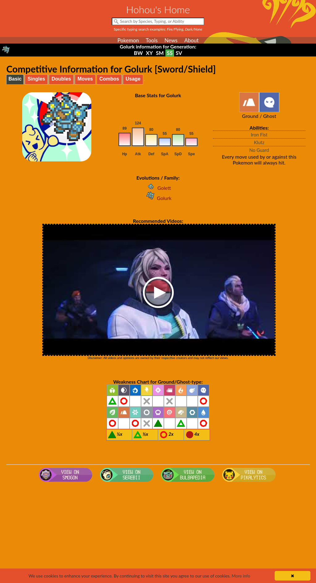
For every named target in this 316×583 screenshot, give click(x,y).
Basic (15, 78)
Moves (85, 78)
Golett (158, 188)
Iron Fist (259, 134)
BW (138, 53)
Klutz (259, 142)
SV (179, 53)
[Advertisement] (158, 533)
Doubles (61, 78)
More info (240, 575)
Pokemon (128, 40)
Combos (109, 78)
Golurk (157, 198)
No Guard (259, 150)
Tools (152, 40)
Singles (36, 78)
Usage (133, 78)
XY (149, 53)
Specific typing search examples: (158, 29)
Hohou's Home (158, 9)
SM (160, 53)
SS (170, 53)
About (191, 40)
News (170, 40)
